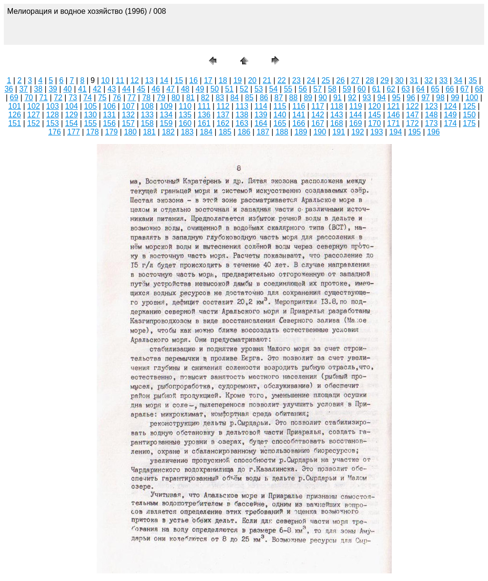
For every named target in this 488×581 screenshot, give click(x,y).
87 (278, 97)
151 (14, 123)
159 (166, 123)
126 (14, 115)
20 (252, 80)
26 (340, 80)
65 (435, 89)
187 (262, 132)
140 (280, 115)
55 (288, 89)
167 (317, 123)
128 (52, 115)
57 (317, 89)
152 (33, 123)
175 (469, 123)
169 (355, 123)
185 (225, 132)
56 (302, 89)
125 (469, 106)
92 (352, 97)
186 (244, 132)
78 (146, 97)
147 (412, 115)
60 (361, 89)
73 (73, 97)
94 (381, 97)
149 (450, 115)
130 (90, 115)
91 (337, 97)
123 (431, 106)
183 (187, 132)
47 (170, 89)
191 (338, 132)
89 (308, 97)
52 (244, 89)
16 (193, 80)
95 (396, 97)
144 (355, 115)
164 (260, 123)
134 (166, 115)
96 (411, 97)
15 (178, 80)
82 (205, 97)
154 (71, 123)
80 (176, 97)
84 (234, 97)
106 (109, 106)
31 (414, 80)
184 (206, 132)
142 (317, 115)
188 (281, 132)
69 (14, 97)
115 (280, 106)
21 (267, 80)
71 (43, 97)
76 (116, 97)
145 (374, 115)
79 (161, 97)
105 (90, 106)
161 (204, 123)
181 (149, 132)
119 (355, 106)
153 (52, 123)
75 (102, 97)
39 (53, 89)
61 (376, 89)
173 (431, 123)
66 (450, 89)
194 (395, 132)
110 (185, 106)
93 (367, 97)
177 (73, 132)
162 (223, 123)
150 (469, 115)
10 (105, 80)
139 (260, 115)
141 (299, 115)
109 (166, 106)
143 (336, 115)
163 (241, 123)
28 (370, 80)
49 (200, 89)
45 (141, 89)
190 (320, 132)
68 (479, 89)
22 (281, 80)
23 (296, 80)
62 (391, 89)
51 (229, 89)
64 (420, 89)
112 (223, 106)
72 (58, 97)
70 (28, 97)
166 (299, 123)
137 (223, 115)
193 (376, 132)
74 (87, 97)
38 (38, 89)
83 (219, 97)
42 (97, 89)
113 (241, 106)
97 (425, 97)
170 (374, 123)
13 (149, 80)
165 (280, 123)
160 (185, 123)
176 (54, 132)
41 (82, 89)
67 (464, 89)
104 (71, 106)
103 (52, 106)
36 (9, 89)
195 (414, 132)
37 (23, 89)
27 (355, 80)
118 (336, 106)
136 (204, 115)
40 (67, 89)
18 (223, 80)
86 (264, 97)
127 (33, 115)
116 (299, 106)
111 (204, 106)
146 (393, 115)
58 (332, 89)
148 (431, 115)
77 (131, 97)
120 (374, 106)
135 (185, 115)
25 (326, 80)
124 (450, 106)
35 (472, 80)
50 (214, 89)
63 (405, 89)
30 (399, 80)
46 (156, 89)
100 (472, 97)
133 (147, 115)
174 (450, 123)
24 (311, 80)
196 (433, 132)
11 (120, 80)
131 (109, 115)
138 (241, 115)
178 (92, 132)
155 (90, 123)
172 (412, 123)
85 (249, 97)
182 (168, 132)
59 (347, 89)
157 (128, 123)
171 (393, 123)
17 (208, 80)
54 (273, 89)
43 (112, 89)
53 (258, 89)
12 (135, 80)
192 (357, 132)
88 (293, 97)
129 (71, 115)
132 (128, 115)
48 (185, 89)
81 (190, 97)
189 (301, 132)
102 (33, 106)
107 (128, 106)
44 (126, 89)
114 (260, 106)
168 (336, 123)
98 (440, 97)
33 (443, 80)
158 (147, 123)
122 (412, 106)
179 (111, 132)
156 (109, 123)
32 (429, 80)
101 (14, 106)
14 (164, 80)
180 (130, 132)
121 (393, 106)
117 (317, 106)
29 (384, 80)
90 (322, 97)
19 (238, 80)
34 (458, 80)
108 (147, 106)
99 (455, 97)
